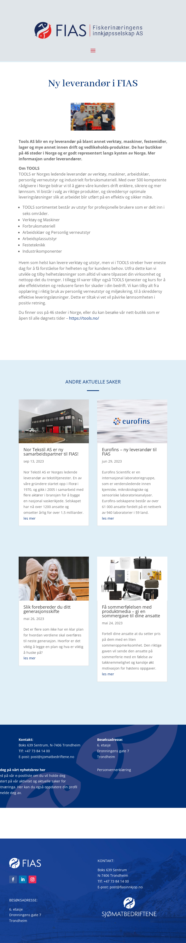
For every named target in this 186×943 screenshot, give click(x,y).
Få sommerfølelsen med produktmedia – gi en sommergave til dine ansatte (131, 611)
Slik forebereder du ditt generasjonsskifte (46, 609)
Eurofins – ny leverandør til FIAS (129, 452)
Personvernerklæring (114, 769)
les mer (29, 518)
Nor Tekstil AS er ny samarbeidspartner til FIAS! (50, 452)
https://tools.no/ (84, 318)
